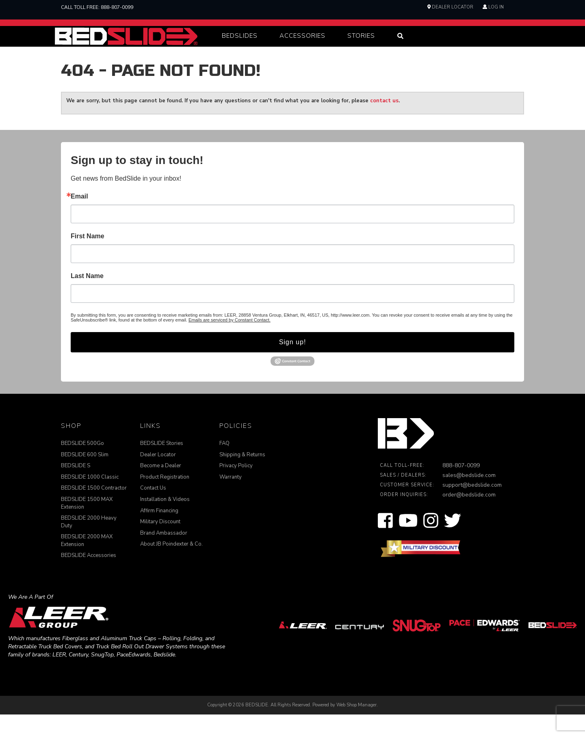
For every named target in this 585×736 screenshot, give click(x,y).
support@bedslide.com (472, 507)
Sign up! (292, 363)
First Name (87, 258)
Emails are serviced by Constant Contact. (229, 341)
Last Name (87, 297)
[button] (240, 47)
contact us (384, 122)
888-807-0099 (117, 7)
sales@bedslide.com (469, 497)
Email (79, 218)
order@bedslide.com (469, 516)
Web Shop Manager (356, 726)
